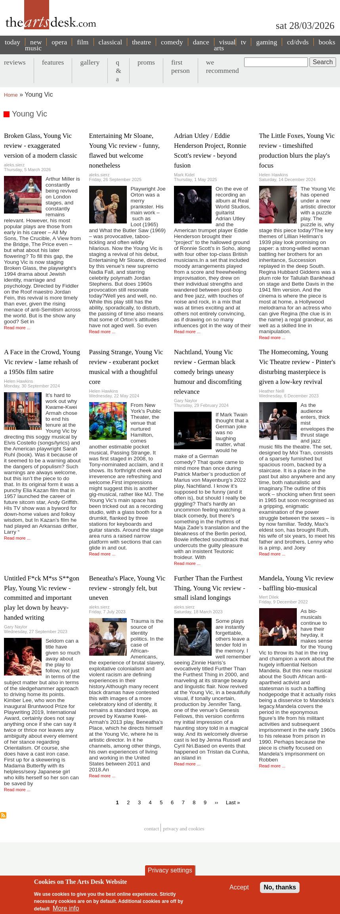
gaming (266, 42)
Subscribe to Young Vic (3, 815)
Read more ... (17, 327)
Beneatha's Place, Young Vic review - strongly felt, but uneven (127, 588)
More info (66, 908)
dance (201, 42)
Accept (239, 887)
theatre (141, 42)
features (53, 62)
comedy (172, 42)
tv (243, 42)
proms (146, 62)
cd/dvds (298, 42)
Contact (151, 829)
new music (33, 45)
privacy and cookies (183, 829)
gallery (89, 62)
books (327, 42)
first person (180, 66)
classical (110, 42)
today (12, 42)
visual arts (225, 45)
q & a (118, 70)
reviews (15, 62)
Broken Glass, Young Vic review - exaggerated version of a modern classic (40, 145)
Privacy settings (170, 870)
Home (11, 95)
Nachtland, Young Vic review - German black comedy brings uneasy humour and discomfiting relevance (208, 371)
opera (59, 42)
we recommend (222, 66)
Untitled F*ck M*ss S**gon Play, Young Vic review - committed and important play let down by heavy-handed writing (41, 598)
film (82, 42)
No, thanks (280, 887)
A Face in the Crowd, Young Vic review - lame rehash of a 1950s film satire (42, 362)
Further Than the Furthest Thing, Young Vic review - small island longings (209, 588)
